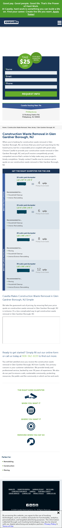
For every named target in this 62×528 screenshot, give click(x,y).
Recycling (50, 489)
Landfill (33, 491)
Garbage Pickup (38, 489)
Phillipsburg (31, 112)
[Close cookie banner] (58, 513)
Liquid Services (14, 493)
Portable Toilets (44, 491)
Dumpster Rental (24, 489)
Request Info (31, 94)
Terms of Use (51, 493)
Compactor (26, 493)
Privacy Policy (38, 493)
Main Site (12, 489)
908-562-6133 (30, 356)
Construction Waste (19, 491)
